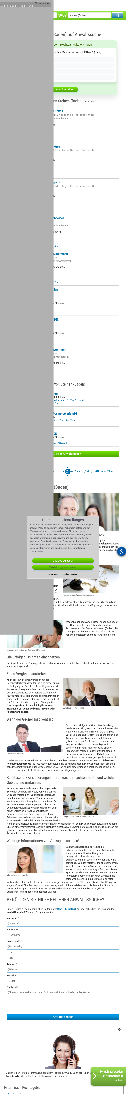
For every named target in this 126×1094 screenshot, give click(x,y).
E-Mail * (11, 975)
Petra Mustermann (55, 400)
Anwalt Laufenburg (45, 246)
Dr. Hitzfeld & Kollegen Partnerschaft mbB (50, 413)
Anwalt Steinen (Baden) (28, 25)
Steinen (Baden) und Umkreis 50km (94, 471)
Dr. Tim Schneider (76, 400)
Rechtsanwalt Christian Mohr (41, 146)
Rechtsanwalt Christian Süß (41, 319)
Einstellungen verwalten (63, 567)
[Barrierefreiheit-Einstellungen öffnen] (121, 551)
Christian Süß (45, 440)
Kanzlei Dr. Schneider (36, 221)
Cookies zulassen (63, 560)
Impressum (53, 574)
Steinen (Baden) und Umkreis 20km (36, 471)
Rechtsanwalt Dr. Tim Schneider (43, 218)
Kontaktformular (12, 1076)
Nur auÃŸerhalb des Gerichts (28, 77)
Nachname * (14, 929)
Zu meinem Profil (34, 133)
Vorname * (13, 918)
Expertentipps (80, 5)
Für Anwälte (114, 5)
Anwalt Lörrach (43, 139)
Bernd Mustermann (33, 400)
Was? (8, 15)
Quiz (101, 5)
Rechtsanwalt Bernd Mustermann (44, 349)
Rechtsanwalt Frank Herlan (40, 289)
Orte (67, 5)
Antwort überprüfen (63, 89)
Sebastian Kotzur (32, 420)
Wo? (62, 15)
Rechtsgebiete (54, 5)
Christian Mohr (68, 420)
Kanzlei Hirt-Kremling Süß (38, 293)
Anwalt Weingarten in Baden (50, 443)
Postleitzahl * (14, 941)
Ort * (9, 952)
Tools (93, 5)
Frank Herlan (30, 440)
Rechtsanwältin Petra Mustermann (45, 254)
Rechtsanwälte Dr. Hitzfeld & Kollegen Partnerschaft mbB (58, 114)
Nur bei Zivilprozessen (24, 71)
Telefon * (12, 964)
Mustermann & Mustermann (40, 257)
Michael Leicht (51, 420)
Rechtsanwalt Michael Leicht (41, 182)
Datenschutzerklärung (68, 574)
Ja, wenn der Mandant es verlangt (30, 59)
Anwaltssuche (12, 25)
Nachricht (12, 987)
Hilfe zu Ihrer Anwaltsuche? (63, 453)
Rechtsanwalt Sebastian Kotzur (43, 111)
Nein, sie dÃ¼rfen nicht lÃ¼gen (29, 65)
